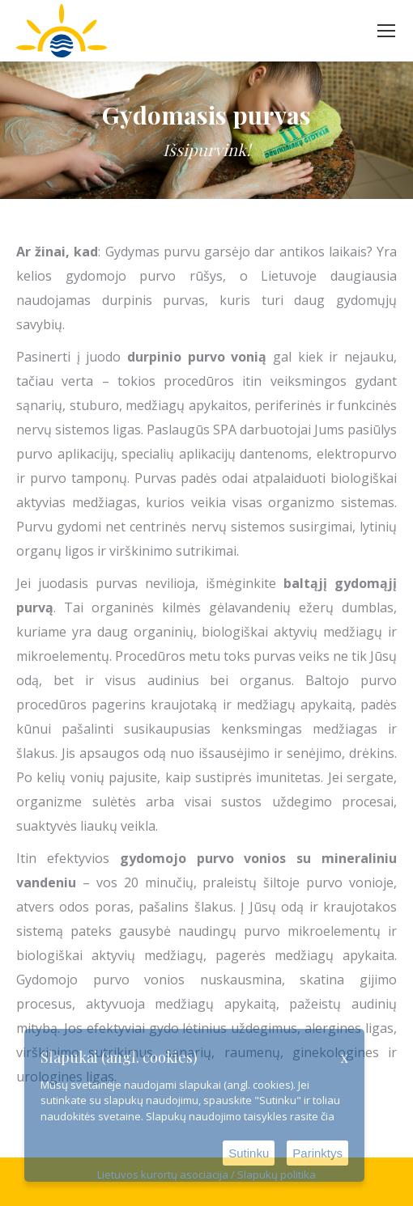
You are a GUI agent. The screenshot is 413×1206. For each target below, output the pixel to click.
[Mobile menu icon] (386, 30)
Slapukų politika (276, 1174)
